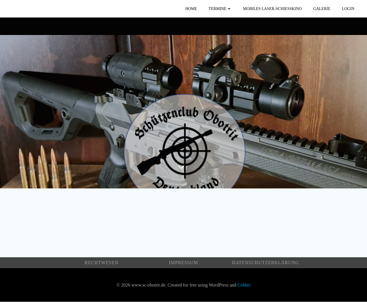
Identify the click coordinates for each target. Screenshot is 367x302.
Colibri (243, 284)
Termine (219, 9)
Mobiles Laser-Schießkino (272, 9)
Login (348, 9)
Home (191, 9)
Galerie (322, 9)
